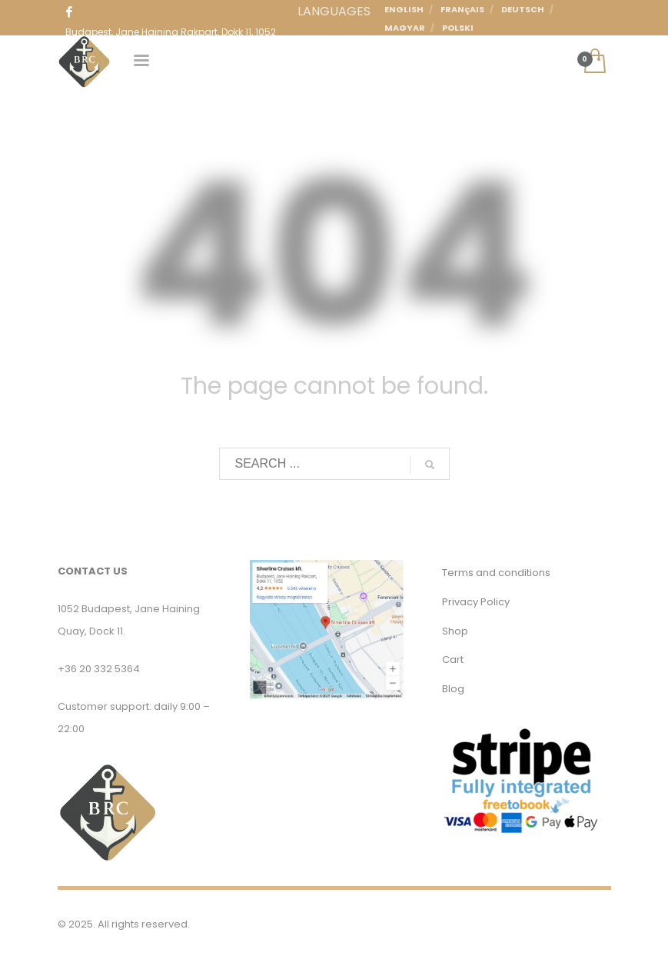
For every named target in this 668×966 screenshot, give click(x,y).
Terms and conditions (496, 572)
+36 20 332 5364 (99, 668)
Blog (453, 688)
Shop (455, 631)
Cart (453, 659)
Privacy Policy (476, 602)
